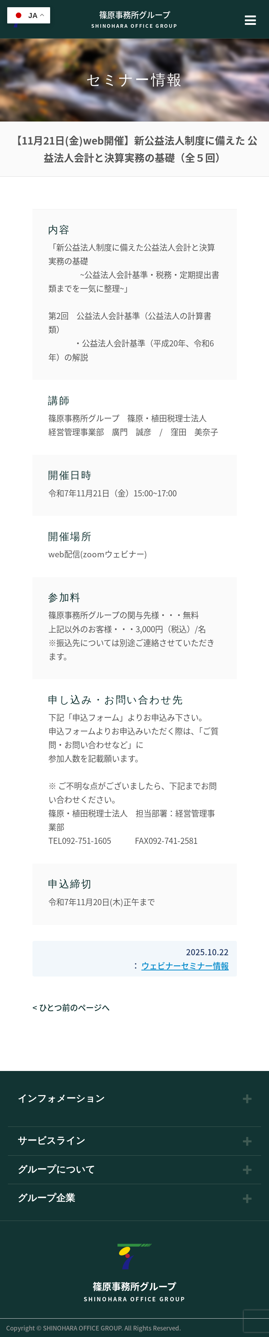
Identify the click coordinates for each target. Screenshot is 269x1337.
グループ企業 (46, 1198)
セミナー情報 (205, 965)
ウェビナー (161, 965)
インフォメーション (61, 1098)
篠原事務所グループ (134, 19)
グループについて (56, 1169)
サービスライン (51, 1141)
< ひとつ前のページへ (71, 1007)
